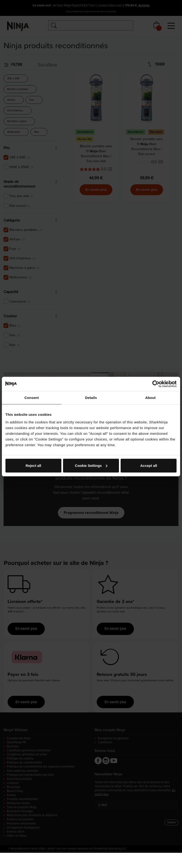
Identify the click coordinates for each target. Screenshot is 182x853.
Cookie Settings (91, 465)
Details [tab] (91, 398)
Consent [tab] (31, 398)
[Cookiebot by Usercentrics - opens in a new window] (156, 384)
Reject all (33, 465)
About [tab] (150, 398)
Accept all (148, 465)
